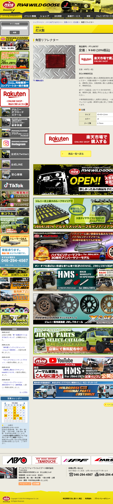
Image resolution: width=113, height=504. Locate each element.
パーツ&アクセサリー (53, 22)
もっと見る (23, 392)
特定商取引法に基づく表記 (72, 498)
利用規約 (88, 498)
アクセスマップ (25, 484)
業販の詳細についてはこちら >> (16, 265)
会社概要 (36, 484)
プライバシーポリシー (102, 498)
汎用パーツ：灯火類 (71, 22)
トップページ (38, 22)
